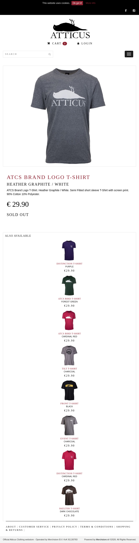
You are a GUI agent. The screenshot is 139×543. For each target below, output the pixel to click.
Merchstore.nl (102, 539)
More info (90, 3)
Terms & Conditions (97, 526)
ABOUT (11, 526)
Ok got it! (77, 3)
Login (85, 43)
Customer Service (34, 526)
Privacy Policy (64, 526)
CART (57, 43)
